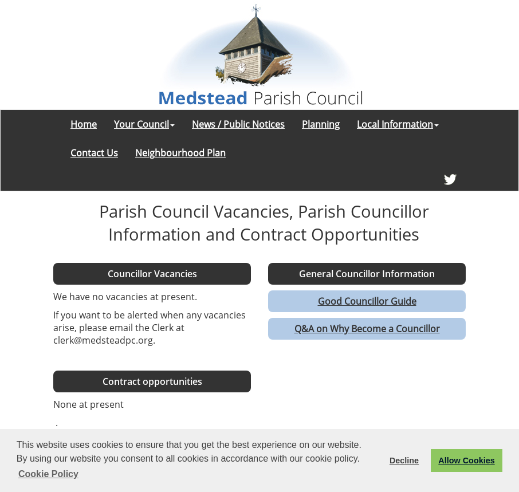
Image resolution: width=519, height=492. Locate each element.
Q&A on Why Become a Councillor (367, 328)
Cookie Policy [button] (48, 474)
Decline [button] (404, 460)
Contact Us (94, 153)
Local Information (398, 124)
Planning (321, 124)
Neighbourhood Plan (180, 153)
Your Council (144, 124)
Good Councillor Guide (367, 301)
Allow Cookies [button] (466, 460)
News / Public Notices (238, 124)
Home (83, 124)
